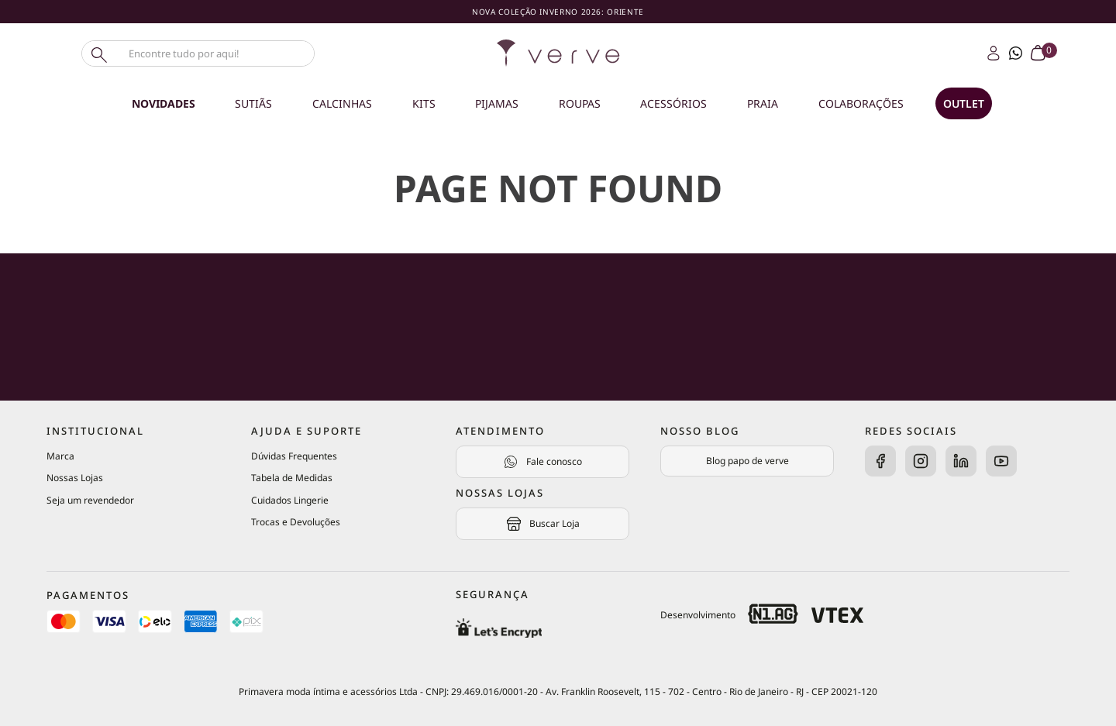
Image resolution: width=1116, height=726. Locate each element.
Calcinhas (342, 103)
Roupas (580, 103)
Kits (424, 103)
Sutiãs (253, 103)
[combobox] (224, 53)
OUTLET (963, 103)
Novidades (163, 103)
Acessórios (673, 103)
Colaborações (861, 103)
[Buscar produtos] (97, 53)
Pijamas (496, 103)
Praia (762, 103)
